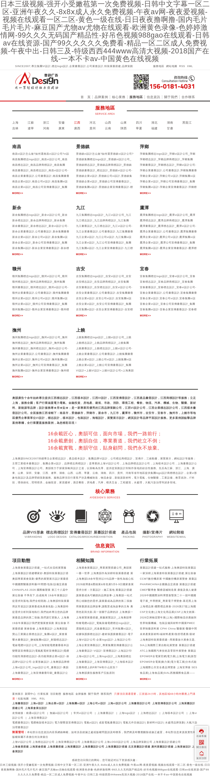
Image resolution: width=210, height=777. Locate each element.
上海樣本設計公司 (173, 713)
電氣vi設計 (90, 722)
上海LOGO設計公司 (116, 741)
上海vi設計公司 (117, 703)
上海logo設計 (127, 713)
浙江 (46, 122)
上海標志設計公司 (43, 741)
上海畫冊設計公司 (139, 703)
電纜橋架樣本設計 (42, 722)
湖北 (154, 122)
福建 (154, 128)
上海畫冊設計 (20, 703)
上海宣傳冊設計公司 (164, 703)
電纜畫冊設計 (20, 722)
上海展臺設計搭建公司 (167, 741)
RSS (182, 66)
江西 (77, 122)
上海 (15, 122)
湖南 (170, 122)
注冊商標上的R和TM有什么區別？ (97, 667)
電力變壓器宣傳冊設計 (68, 722)
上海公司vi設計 (96, 703)
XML (190, 66)
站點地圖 (23, 698)
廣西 (77, 128)
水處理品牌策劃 (175, 722)
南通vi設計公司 (35, 713)
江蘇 (31, 122)
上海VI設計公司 (22, 741)
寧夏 (139, 128)
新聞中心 (30, 693)
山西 (108, 122)
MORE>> (17, 193)
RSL (42, 698)
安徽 (61, 122)
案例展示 (17, 693)
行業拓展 (43, 693)
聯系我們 (106, 693)
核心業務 (118, 97)
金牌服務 (81, 693)
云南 (108, 128)
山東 (124, 122)
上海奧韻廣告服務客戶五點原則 (95, 672)
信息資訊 (153, 97)
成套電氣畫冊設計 (110, 722)
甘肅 (170, 128)
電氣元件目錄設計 (134, 722)
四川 (139, 122)
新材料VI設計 (155, 722)
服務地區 (158, 66)
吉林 (15, 128)
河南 (46, 128)
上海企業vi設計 (55, 703)
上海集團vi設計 (75, 703)
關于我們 (171, 97)
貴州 (92, 128)
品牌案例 (101, 97)
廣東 (61, 128)
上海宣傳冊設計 (38, 717)
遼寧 (31, 128)
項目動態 (55, 693)
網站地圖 (171, 66)
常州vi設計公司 (82, 713)
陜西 (124, 128)
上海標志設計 (148, 713)
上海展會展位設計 (36, 708)
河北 (92, 122)
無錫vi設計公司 (59, 713)
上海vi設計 (37, 703)
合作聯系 (188, 97)
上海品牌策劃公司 (141, 741)
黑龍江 (187, 122)
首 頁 (86, 97)
